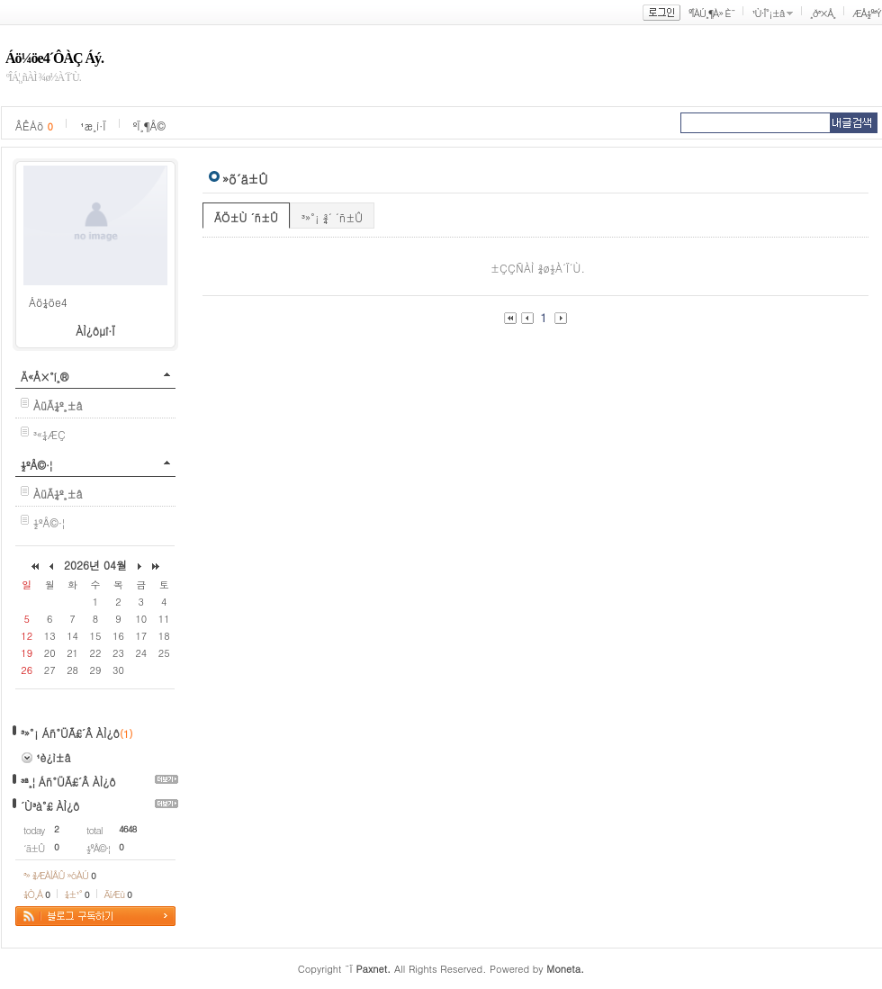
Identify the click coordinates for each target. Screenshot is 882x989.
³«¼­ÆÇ (49, 434)
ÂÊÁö (34, 125)
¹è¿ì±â (53, 757)
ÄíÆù (117, 894)
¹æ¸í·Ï (93, 125)
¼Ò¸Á (36, 894)
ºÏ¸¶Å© (149, 125)
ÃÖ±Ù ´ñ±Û (246, 217)
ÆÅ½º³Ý (866, 13)
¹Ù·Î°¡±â (768, 13)
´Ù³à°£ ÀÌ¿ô (50, 806)
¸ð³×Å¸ (822, 13)
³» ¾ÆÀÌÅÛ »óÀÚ (59, 875)
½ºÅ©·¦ (36, 464)
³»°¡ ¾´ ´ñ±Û (332, 217)
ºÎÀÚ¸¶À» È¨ (711, 13)
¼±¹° (77, 894)
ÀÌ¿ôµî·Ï (95, 330)
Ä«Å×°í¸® (44, 376)
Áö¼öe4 (48, 302)
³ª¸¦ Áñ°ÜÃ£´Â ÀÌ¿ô (68, 781)
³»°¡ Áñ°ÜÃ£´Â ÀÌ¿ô (70, 733)
